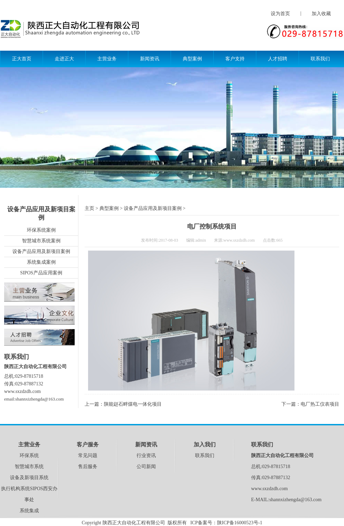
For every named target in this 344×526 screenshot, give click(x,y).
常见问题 (87, 455)
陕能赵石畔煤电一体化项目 (133, 404)
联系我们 (320, 58)
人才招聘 (277, 58)
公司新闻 (146, 466)
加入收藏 (321, 13)
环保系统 (29, 455)
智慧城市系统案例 (41, 240)
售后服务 (87, 466)
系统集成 (29, 510)
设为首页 (280, 13)
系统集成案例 (41, 262)
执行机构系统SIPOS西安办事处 (29, 494)
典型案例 (192, 58)
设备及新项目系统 (29, 477)
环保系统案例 (41, 230)
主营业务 (107, 58)
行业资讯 (146, 455)
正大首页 (21, 58)
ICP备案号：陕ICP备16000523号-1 (226, 522)
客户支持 (235, 58)
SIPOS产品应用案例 (41, 272)
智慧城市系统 (29, 466)
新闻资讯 (149, 58)
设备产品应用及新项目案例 (41, 251)
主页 (89, 208)
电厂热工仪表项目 (320, 404)
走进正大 (64, 58)
